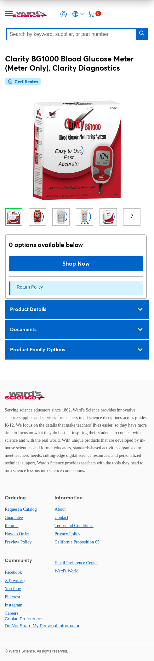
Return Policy (30, 287)
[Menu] (9, 14)
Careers (11, 613)
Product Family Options (76, 349)
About (60, 509)
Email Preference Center (76, 562)
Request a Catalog (21, 509)
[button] (63, 14)
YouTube (13, 588)
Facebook (13, 572)
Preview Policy (18, 542)
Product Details (76, 309)
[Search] (73, 34)
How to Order (17, 534)
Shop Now (76, 263)
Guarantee (14, 517)
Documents (76, 329)
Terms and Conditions (73, 525)
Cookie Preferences (24, 618)
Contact (61, 517)
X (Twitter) (15, 580)
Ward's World (66, 571)
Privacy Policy (67, 534)
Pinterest (12, 597)
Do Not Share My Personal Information (42, 625)
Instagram (13, 605)
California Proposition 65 (76, 542)
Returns (12, 525)
